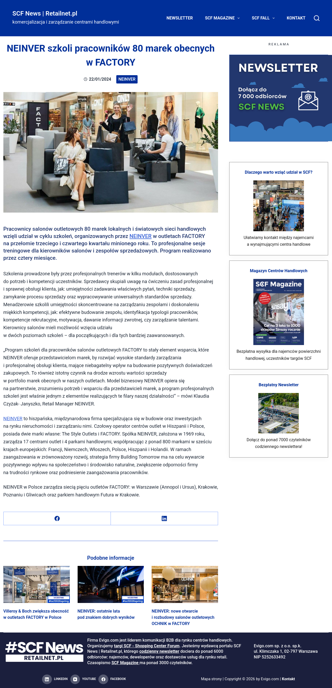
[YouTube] (83, 679)
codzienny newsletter (159, 651)
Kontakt (296, 18)
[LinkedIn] (164, 518)
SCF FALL (264, 18)
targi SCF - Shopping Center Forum (146, 645)
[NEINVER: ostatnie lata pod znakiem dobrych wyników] (111, 584)
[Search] (317, 18)
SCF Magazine (223, 18)
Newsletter (180, 18)
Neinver (126, 79)
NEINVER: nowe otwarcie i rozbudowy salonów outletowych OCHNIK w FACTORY (183, 617)
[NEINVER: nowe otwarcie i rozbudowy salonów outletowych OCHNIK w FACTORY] (185, 584)
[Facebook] (57, 518)
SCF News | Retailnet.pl (44, 13)
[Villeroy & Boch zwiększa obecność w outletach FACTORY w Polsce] (36, 584)
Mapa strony (211, 679)
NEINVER (141, 236)
